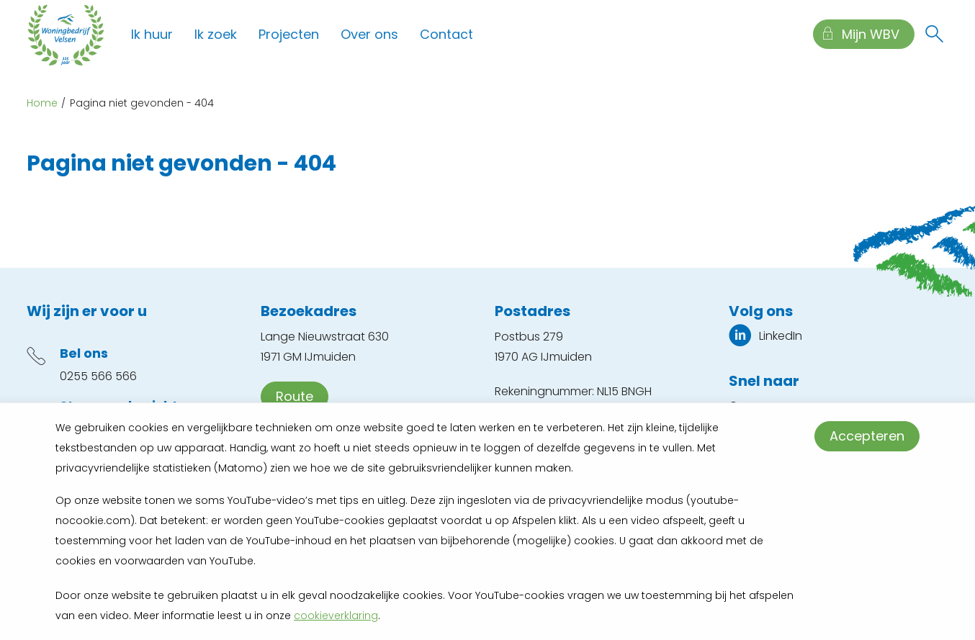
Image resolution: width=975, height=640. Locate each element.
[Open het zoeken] (934, 34)
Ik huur (152, 34)
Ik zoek (215, 34)
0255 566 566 (98, 376)
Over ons (369, 34)
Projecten (289, 34)
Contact (446, 34)
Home (42, 103)
